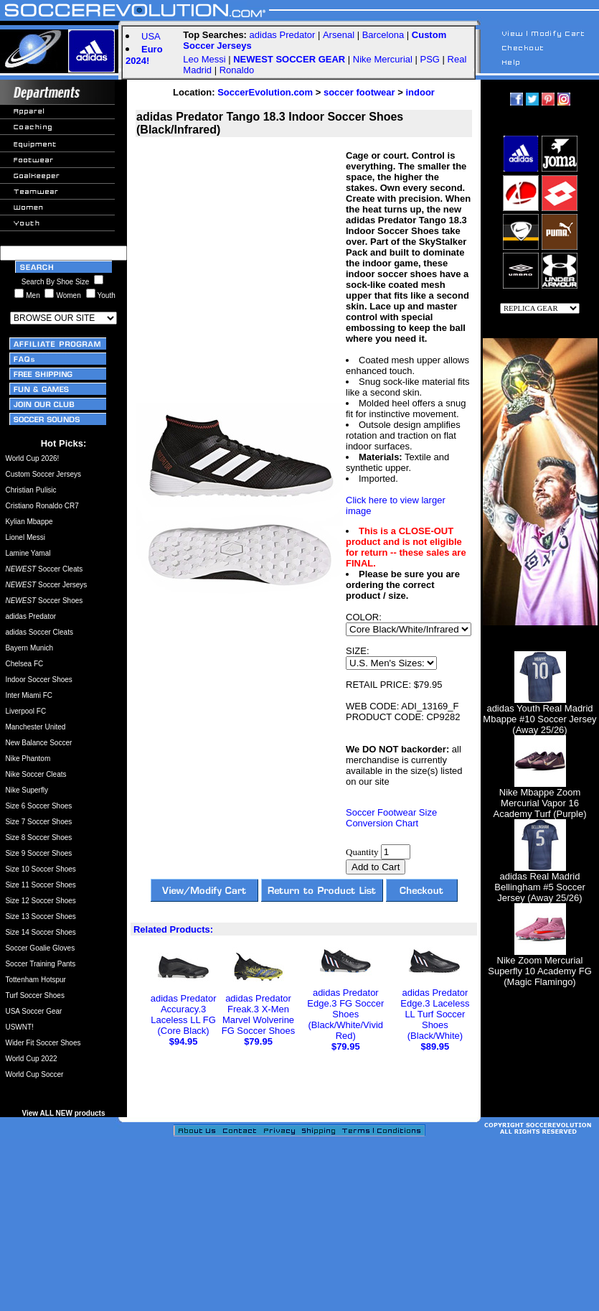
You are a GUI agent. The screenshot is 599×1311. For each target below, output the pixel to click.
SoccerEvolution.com (265, 92)
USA (151, 36)
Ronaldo (237, 70)
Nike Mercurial (382, 59)
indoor (419, 92)
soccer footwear (359, 92)
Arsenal (338, 34)
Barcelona (383, 34)
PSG (430, 59)
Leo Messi (204, 59)
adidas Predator (283, 34)
